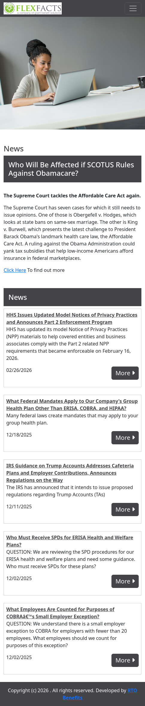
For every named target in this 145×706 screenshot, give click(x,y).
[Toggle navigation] (133, 8)
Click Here (15, 270)
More (125, 373)
